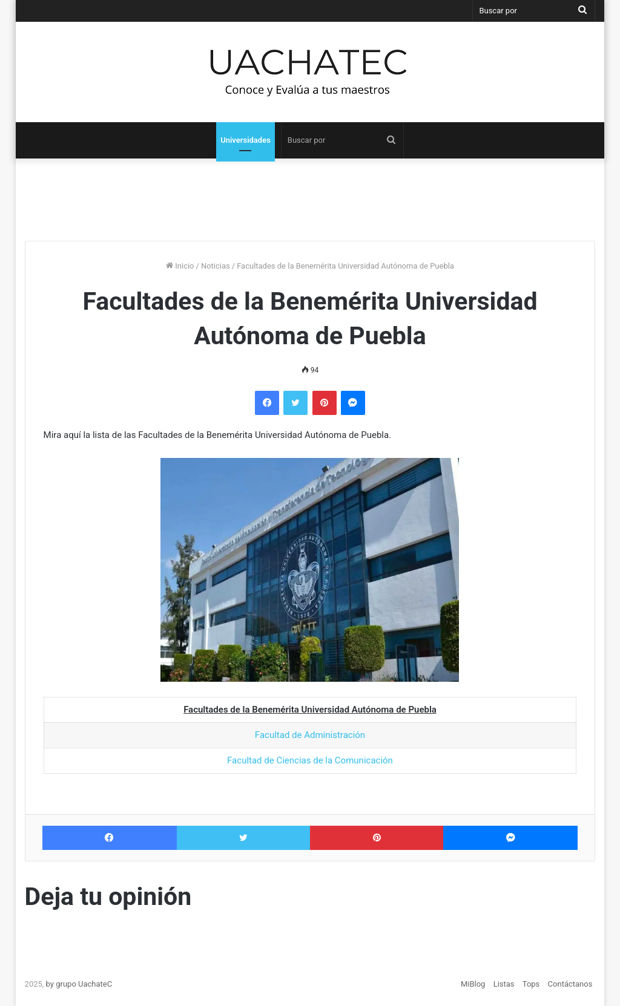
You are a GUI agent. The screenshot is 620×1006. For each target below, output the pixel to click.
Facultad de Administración (310, 735)
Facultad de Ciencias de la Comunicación (310, 760)
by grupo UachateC (79, 983)
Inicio (180, 265)
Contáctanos (570, 983)
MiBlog (473, 983)
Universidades (245, 140)
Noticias (215, 265)
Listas (504, 983)
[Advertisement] (310, 195)
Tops (531, 983)
